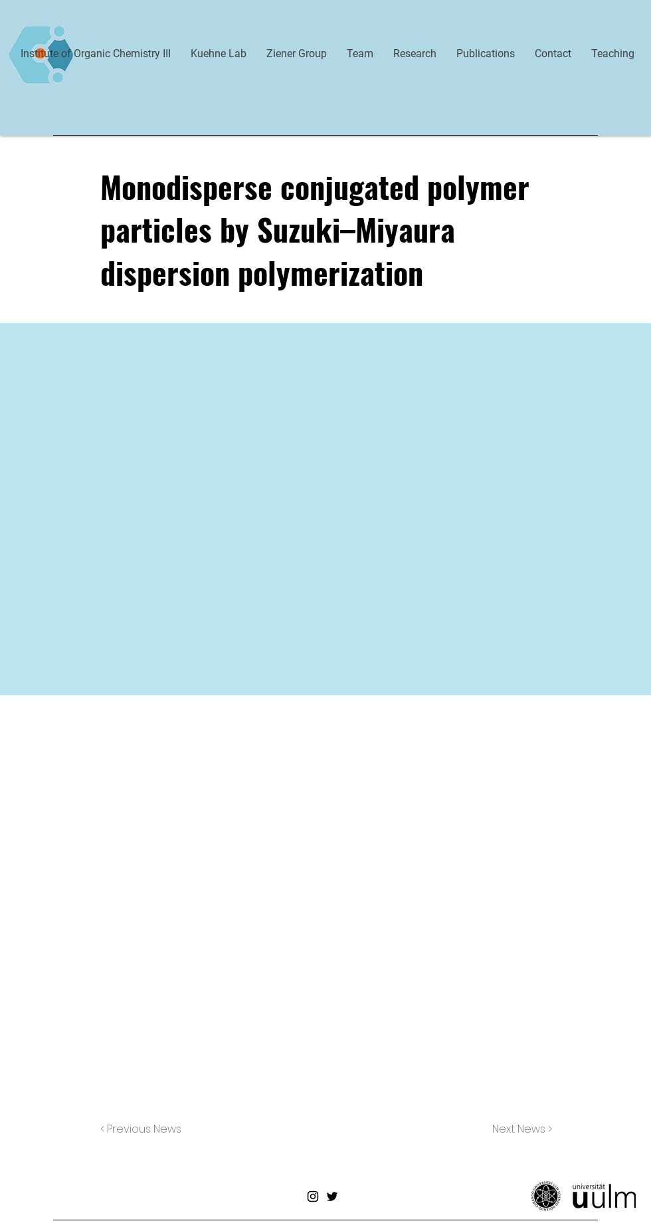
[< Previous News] (144, 1129)
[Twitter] (332, 1196)
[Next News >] (519, 1129)
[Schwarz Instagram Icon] (313, 1196)
